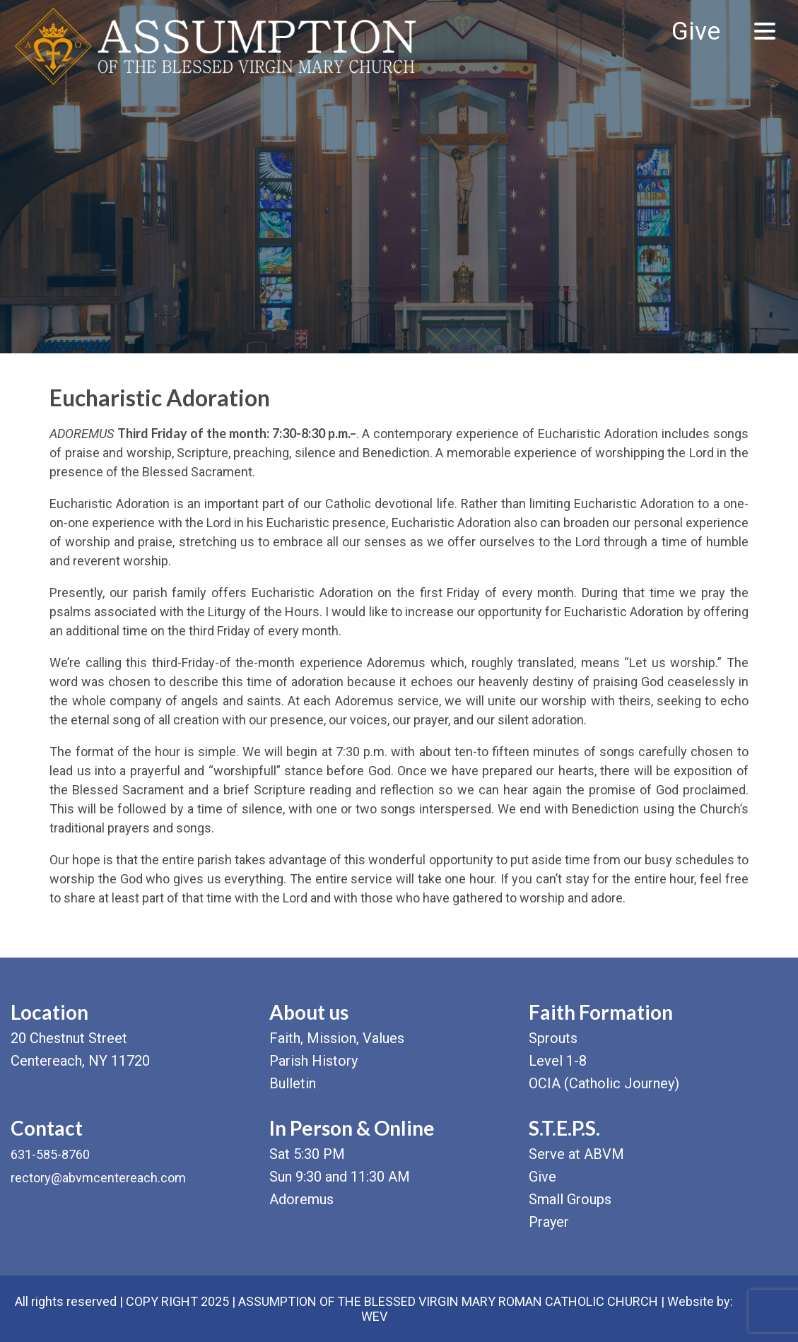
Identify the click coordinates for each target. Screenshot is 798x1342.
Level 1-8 (558, 1060)
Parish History (313, 1060)
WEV (374, 1316)
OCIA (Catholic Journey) (604, 1083)
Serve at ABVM (576, 1154)
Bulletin (292, 1083)
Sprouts (553, 1038)
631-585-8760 (50, 1154)
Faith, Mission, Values (336, 1038)
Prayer (549, 1221)
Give (695, 31)
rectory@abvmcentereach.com (98, 1177)
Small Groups (570, 1199)
